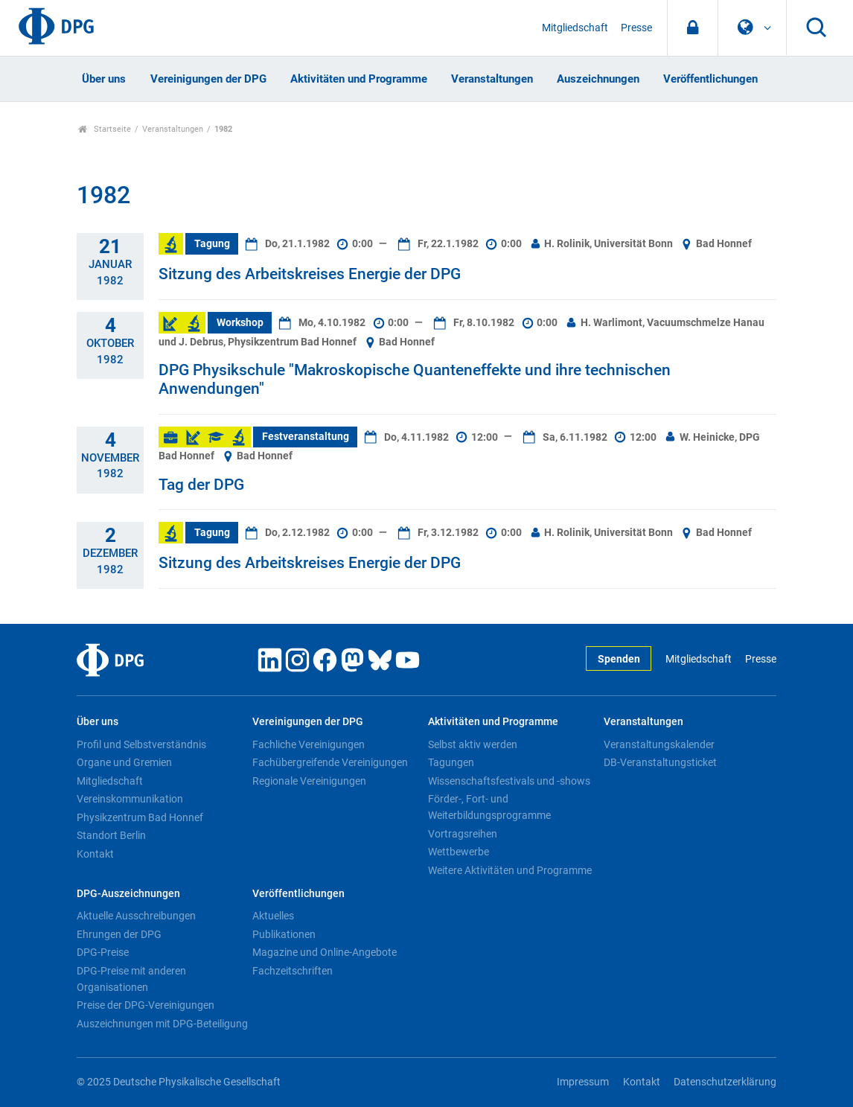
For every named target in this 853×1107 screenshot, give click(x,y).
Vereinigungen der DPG (208, 79)
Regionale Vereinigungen (309, 781)
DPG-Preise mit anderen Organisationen (131, 979)
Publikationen (284, 934)
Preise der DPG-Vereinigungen (145, 1005)
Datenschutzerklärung (725, 1082)
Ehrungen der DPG (119, 934)
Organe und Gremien (124, 762)
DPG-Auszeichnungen (128, 893)
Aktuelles (273, 916)
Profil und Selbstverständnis (141, 744)
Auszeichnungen (598, 79)
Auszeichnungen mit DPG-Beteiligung (162, 1024)
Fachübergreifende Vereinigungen (330, 762)
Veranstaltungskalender (659, 744)
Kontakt (95, 854)
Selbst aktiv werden (472, 744)
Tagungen (451, 762)
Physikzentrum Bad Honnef (140, 817)
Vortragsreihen (462, 834)
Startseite (104, 129)
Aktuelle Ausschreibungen (136, 916)
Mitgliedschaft (575, 28)
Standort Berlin (111, 835)
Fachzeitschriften (292, 971)
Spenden (619, 659)
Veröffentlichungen (710, 79)
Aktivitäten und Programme (358, 79)
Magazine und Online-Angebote (324, 952)
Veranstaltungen (492, 79)
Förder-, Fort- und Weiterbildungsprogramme (489, 807)
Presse (636, 28)
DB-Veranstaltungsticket (660, 762)
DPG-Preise (103, 952)
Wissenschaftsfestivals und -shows (509, 781)
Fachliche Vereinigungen (308, 744)
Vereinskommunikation (130, 799)
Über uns (104, 79)
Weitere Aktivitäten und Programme (510, 870)
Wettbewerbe (458, 852)
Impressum (583, 1082)
